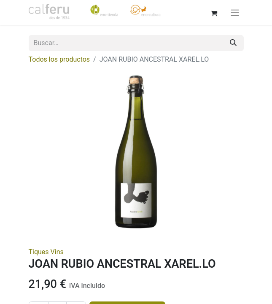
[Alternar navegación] (235, 12)
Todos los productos (59, 59)
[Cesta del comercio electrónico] (214, 12)
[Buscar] (233, 43)
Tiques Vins (46, 252)
